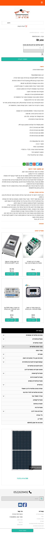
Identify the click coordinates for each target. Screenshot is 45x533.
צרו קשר (20, 522)
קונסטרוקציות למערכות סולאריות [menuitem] (32, 362)
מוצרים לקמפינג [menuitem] (38, 400)
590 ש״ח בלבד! (22, 478)
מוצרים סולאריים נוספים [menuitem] (35, 381)
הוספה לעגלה (31, 274)
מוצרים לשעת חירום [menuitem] (36, 377)
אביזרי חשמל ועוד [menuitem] (37, 396)
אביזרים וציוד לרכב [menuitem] (37, 411)
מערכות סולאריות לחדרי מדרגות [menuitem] (33, 392)
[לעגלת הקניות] (22, 26)
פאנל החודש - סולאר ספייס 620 (35, 467)
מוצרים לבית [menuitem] (39, 407)
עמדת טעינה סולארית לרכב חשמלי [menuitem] (32, 389)
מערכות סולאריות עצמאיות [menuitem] (34, 335)
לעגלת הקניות (21, 26)
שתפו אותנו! (19, 524)
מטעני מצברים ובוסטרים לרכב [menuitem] (34, 370)
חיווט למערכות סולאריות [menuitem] (35, 366)
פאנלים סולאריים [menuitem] (37, 339)
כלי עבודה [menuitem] (39, 415)
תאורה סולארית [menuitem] (38, 343)
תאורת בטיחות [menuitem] (38, 404)
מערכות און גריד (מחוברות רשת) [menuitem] (33, 358)
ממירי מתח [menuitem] (39, 350)
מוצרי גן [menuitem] (40, 419)
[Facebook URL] (25, 506)
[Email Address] (20, 506)
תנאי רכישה (19, 520)
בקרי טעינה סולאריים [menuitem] (36, 347)
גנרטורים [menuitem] (40, 385)
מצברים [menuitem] (40, 354)
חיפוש (8, 23)
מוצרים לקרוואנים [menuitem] (37, 373)
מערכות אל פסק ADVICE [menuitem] (35, 423)
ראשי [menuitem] (42, 516)
